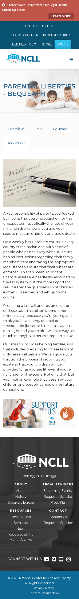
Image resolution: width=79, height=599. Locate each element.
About (21, 491)
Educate (60, 129)
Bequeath (16, 142)
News (20, 529)
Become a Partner (23, 35)
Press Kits (58, 502)
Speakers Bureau (21, 502)
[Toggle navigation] (71, 59)
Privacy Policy (43, 588)
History (20, 497)
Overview (16, 129)
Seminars (21, 523)
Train (38, 129)
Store (47, 44)
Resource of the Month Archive (20, 537)
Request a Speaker (58, 497)
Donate (62, 44)
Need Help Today (24, 44)
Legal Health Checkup (39, 26)
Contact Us (58, 517)
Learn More (61, 16)
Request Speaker (56, 35)
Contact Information (44, 593)
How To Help (21, 517)
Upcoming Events (58, 491)
